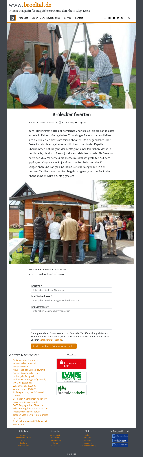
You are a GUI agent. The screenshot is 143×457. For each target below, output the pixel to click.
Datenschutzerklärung (50, 339)
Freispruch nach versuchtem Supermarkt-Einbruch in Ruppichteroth (27, 363)
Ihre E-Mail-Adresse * (41, 296)
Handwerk (55, 437)
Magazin (23, 435)
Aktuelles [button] (23, 17)
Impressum (87, 443)
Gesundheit (55, 445)
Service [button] (67, 17)
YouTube (87, 437)
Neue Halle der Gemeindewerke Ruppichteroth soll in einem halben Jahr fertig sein (29, 373)
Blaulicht (23, 443)
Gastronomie (55, 435)
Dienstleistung (55, 440)
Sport (23, 440)
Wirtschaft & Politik (23, 437)
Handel (55, 443)
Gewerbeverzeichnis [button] (50, 17)
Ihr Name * (36, 285)
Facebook (87, 435)
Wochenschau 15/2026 (24, 389)
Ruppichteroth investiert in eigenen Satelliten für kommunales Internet (30, 415)
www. (30, 5)
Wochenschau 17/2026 (24, 385)
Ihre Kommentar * (40, 306)
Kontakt (79, 17)
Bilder (35, 17)
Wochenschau (23, 445)
